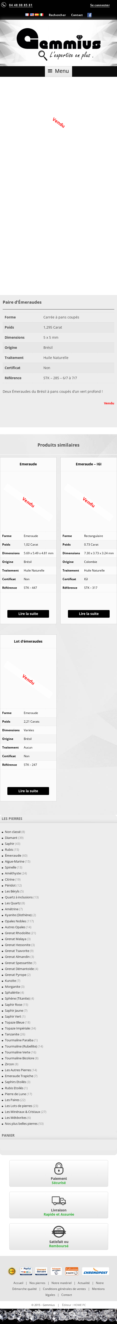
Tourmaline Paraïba (19, 1040)
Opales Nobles (15, 921)
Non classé (13, 832)
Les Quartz (13, 903)
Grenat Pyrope (15, 974)
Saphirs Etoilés (15, 1082)
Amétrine (11, 909)
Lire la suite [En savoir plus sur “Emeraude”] (28, 613)
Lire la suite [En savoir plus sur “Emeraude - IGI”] (89, 613)
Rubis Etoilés (14, 1088)
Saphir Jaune (14, 1010)
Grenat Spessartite (18, 963)
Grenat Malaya (15, 939)
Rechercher (57, 15)
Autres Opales (15, 927)
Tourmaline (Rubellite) (21, 1046)
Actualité (84, 1283)
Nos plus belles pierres (21, 1123)
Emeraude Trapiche (19, 1076)
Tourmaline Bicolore (19, 1058)
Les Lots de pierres (18, 1106)
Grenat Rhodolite (17, 933)
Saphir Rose (13, 1004)
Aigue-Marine (14, 861)
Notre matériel (62, 1283)
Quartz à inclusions (19, 897)
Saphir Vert (13, 1016)
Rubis (9, 849)
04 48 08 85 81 (21, 5)
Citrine (9, 879)
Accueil (18, 1283)
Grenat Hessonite (17, 945)
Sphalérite (12, 992)
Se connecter (100, 5)
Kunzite (10, 980)
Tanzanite (12, 1034)
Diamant (11, 837)
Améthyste (13, 873)
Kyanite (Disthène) (18, 915)
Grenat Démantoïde (19, 969)
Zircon (9, 1064)
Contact (77, 15)
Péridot (10, 885)
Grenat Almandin (17, 956)
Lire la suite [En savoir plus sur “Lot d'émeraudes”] (28, 791)
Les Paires (12, 1100)
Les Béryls (12, 891)
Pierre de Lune (15, 1094)
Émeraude (13, 855)
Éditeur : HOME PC (74, 1305)
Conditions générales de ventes (64, 1289)
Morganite (12, 986)
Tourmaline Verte (17, 1052)
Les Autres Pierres (18, 1070)
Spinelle (10, 867)
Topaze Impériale (17, 1028)
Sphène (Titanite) (17, 998)
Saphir (9, 843)
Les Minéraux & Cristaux (22, 1111)
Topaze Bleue (14, 1022)
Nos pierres (37, 1283)
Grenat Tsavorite (17, 951)
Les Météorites (15, 1117)
